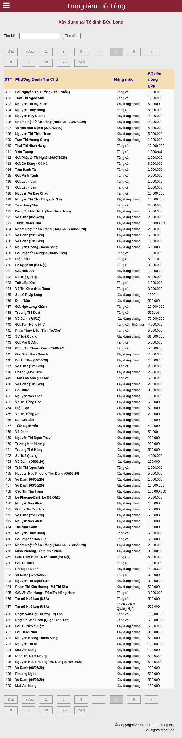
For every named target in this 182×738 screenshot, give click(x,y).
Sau (63, 62)
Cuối (81, 62)
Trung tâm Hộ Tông (96, 6)
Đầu (11, 51)
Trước (29, 51)
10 (46, 62)
